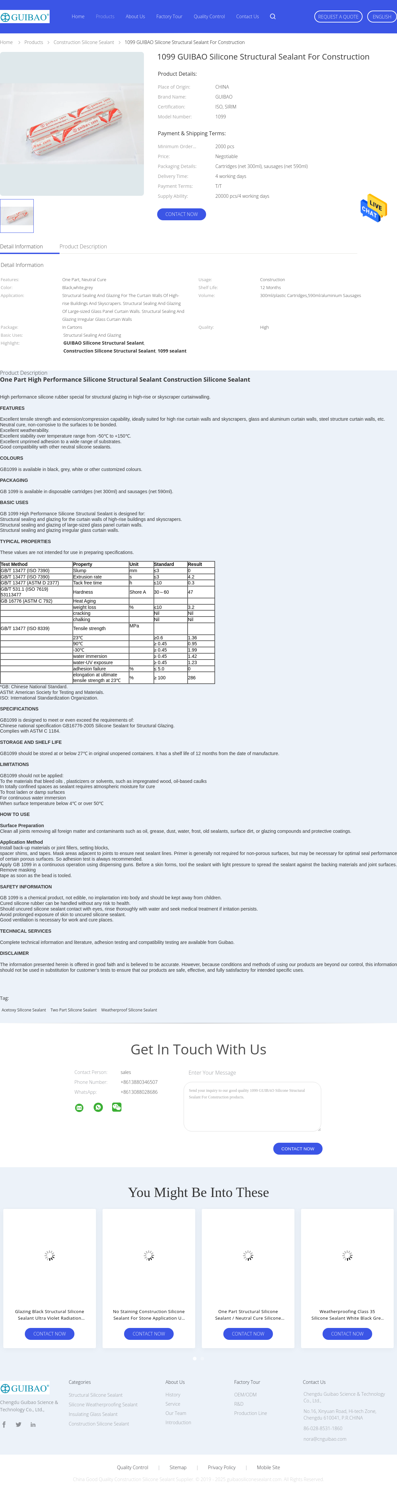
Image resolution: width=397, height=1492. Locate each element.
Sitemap (178, 1467)
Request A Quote (338, 17)
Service (172, 1404)
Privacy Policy (222, 1467)
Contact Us (247, 16)
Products (105, 16)
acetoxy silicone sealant (24, 1010)
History (172, 1394)
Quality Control (209, 16)
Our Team (175, 1413)
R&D (238, 1404)
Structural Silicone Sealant (96, 1395)
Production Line (250, 1413)
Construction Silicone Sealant (99, 1424)
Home (78, 16)
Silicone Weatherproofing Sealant (103, 1404)
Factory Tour (169, 16)
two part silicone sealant (74, 1010)
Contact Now (181, 214)
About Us (135, 16)
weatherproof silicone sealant (129, 1010)
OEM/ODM (245, 1394)
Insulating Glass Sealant (93, 1414)
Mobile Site (268, 1467)
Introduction (178, 1422)
